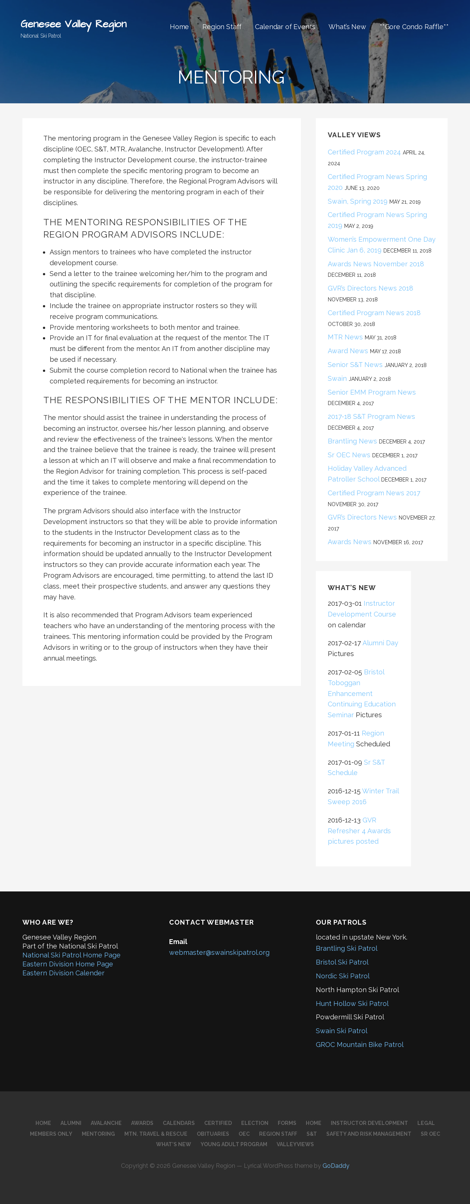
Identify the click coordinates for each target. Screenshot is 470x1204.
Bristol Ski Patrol (342, 962)
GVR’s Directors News (362, 517)
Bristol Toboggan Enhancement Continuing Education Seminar (362, 693)
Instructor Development (369, 1123)
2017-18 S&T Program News (371, 416)
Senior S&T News (355, 365)
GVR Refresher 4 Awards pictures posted (359, 831)
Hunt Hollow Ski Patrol (352, 1003)
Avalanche (106, 1123)
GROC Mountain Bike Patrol (360, 1044)
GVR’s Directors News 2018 (370, 288)
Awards (142, 1123)
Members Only (51, 1134)
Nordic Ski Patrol (343, 976)
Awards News (349, 542)
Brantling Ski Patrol (346, 948)
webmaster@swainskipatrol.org (219, 952)
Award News (348, 351)
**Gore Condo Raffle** (414, 27)
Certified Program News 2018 (374, 313)
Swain (337, 378)
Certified (218, 1123)
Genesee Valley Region (74, 24)
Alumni (70, 1123)
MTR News (345, 337)
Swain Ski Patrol (341, 1031)
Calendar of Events (285, 27)
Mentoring (98, 1134)
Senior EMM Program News (374, 392)
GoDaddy (336, 1165)
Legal (426, 1123)
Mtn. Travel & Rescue (155, 1134)
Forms (287, 1123)
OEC (244, 1134)
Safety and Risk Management (368, 1134)
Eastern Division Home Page (67, 964)
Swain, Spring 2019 (357, 201)
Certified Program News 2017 (374, 493)
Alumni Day (380, 643)
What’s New (347, 27)
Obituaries (213, 1134)
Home (179, 27)
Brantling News (352, 441)
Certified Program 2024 (364, 152)
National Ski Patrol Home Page (71, 955)
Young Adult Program (233, 1144)
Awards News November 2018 (376, 264)
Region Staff (222, 27)
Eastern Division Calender (63, 973)
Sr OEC (430, 1134)
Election (254, 1123)
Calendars (179, 1123)
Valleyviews (295, 1144)
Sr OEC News (349, 455)
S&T (311, 1134)
